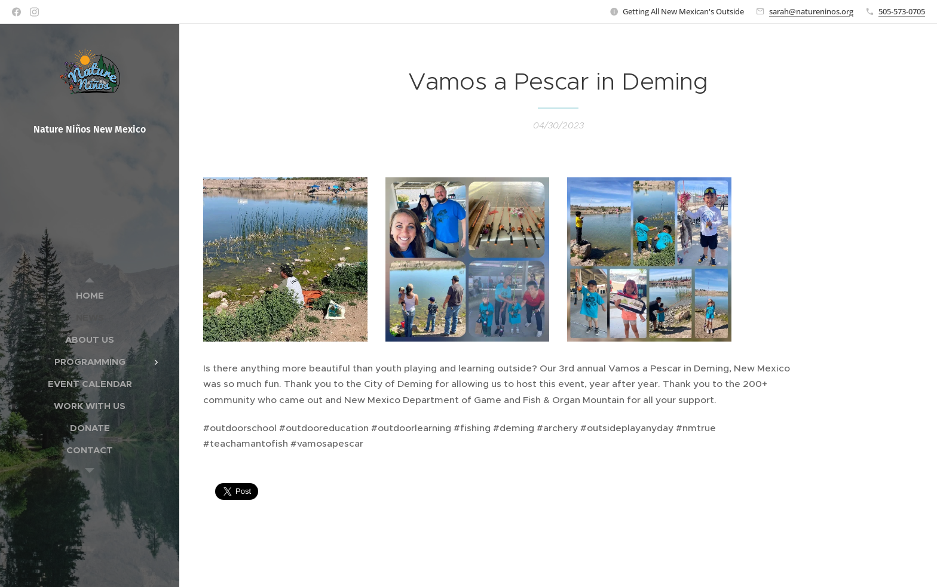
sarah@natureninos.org (811, 11)
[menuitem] (90, 295)
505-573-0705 (901, 11)
